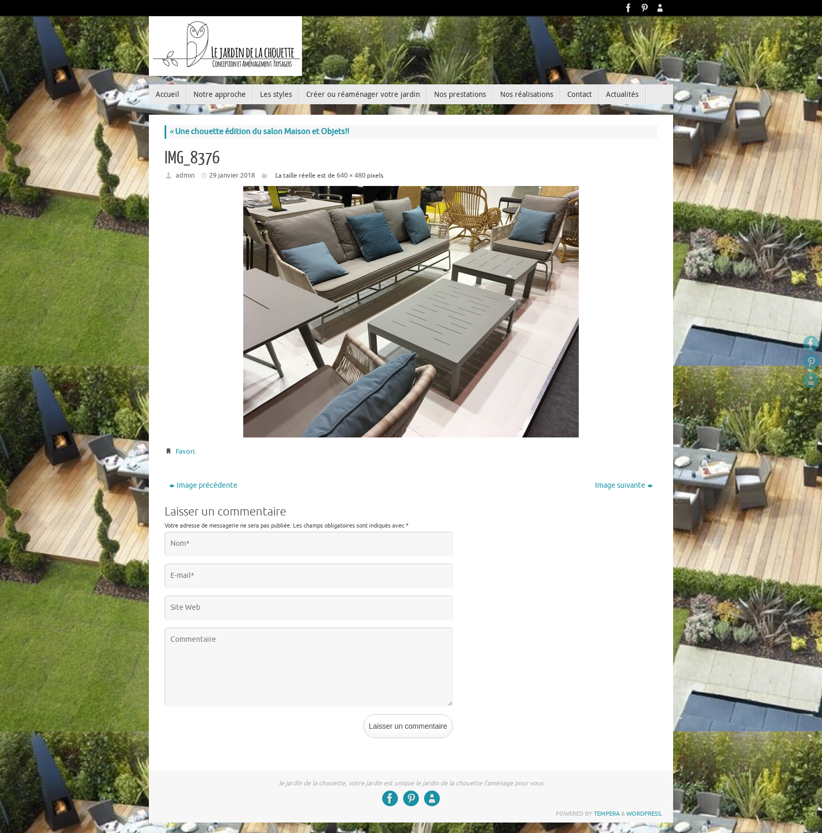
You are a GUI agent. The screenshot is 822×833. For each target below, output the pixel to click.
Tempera (607, 813)
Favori (185, 451)
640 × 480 (351, 175)
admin (185, 175)
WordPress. (644, 813)
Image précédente (203, 485)
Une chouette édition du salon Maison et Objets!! (259, 132)
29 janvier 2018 (232, 175)
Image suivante (624, 485)
